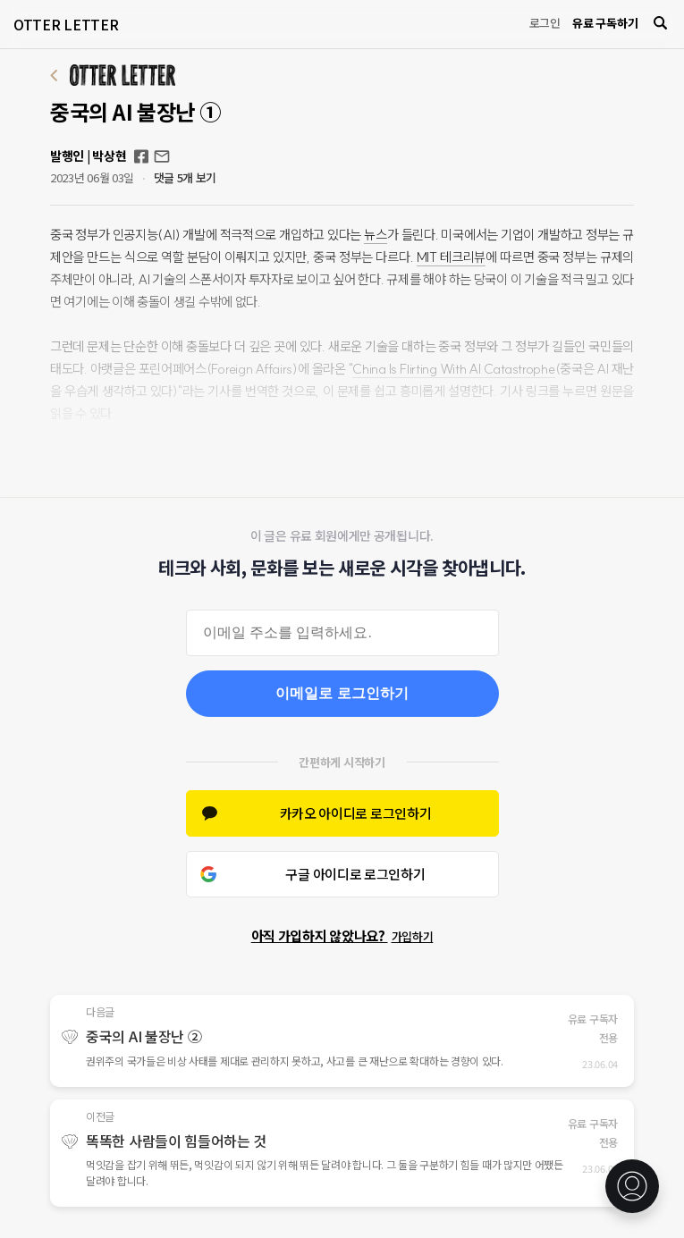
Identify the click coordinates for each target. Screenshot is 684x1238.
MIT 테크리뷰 (451, 256)
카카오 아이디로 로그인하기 (356, 813)
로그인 (545, 22)
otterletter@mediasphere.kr (162, 156)
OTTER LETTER (65, 24)
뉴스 (375, 234)
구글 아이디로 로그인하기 (355, 873)
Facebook (141, 156)
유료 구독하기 (605, 22)
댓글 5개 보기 (185, 177)
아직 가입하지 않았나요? (342, 935)
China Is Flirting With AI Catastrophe (453, 368)
